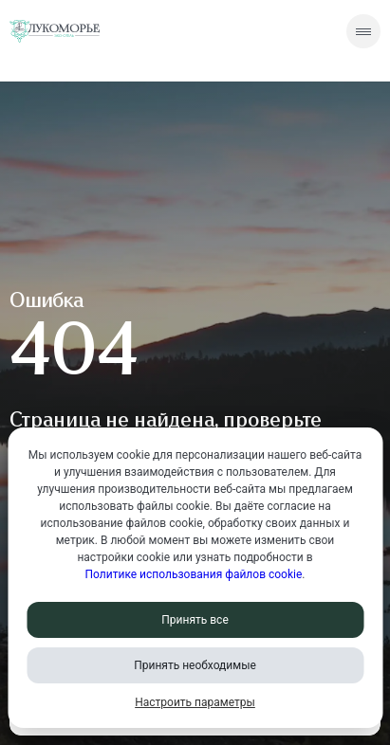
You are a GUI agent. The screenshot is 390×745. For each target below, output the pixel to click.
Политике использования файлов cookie (194, 574)
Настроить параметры (195, 702)
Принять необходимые (195, 665)
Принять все (195, 620)
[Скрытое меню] (363, 31)
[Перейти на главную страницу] (54, 32)
